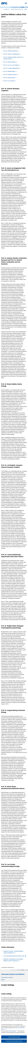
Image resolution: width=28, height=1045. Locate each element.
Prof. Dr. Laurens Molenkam (12, 68)
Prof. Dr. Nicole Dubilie (10, 62)
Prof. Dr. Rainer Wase (10, 77)
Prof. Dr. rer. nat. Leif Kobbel (11, 65)
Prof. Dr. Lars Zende (9, 81)
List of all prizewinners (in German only (14, 956)
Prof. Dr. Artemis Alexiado (11, 51)
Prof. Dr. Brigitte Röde (10, 71)
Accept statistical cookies (14, 1037)
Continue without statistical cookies (14, 1041)
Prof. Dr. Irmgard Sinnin (10, 74)
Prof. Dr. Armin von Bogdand (12, 54)
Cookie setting (13, 1031)
